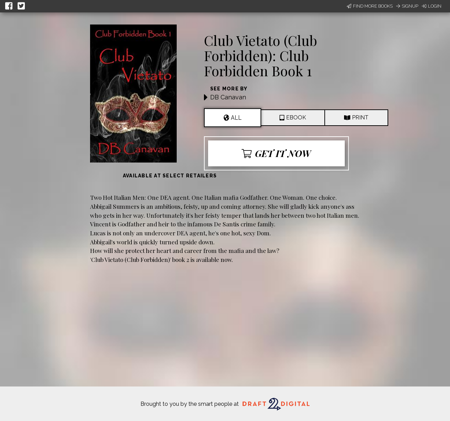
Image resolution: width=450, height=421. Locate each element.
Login (431, 6)
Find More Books (370, 6)
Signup (407, 6)
